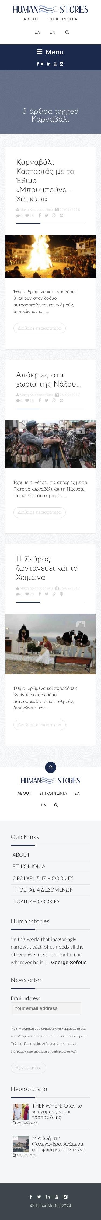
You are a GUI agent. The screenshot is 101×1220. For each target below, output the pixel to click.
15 (29, 216)
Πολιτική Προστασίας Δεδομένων (34, 1043)
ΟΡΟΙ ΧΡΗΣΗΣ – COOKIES (43, 878)
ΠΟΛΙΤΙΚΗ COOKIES (36, 901)
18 (29, 401)
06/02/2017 (67, 588)
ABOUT (31, 19)
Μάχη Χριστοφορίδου (34, 210)
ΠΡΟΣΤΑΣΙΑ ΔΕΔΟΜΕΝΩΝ (43, 890)
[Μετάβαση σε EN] (53, 33)
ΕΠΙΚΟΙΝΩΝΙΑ (63, 19)
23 (29, 594)
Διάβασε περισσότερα (39, 328)
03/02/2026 (27, 1155)
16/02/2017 (67, 395)
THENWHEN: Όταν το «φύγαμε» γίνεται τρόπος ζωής (57, 1112)
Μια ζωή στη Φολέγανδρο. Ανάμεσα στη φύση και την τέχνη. (59, 1144)
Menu (50, 52)
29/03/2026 (27, 1123)
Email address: (46, 1005)
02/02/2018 (67, 210)
